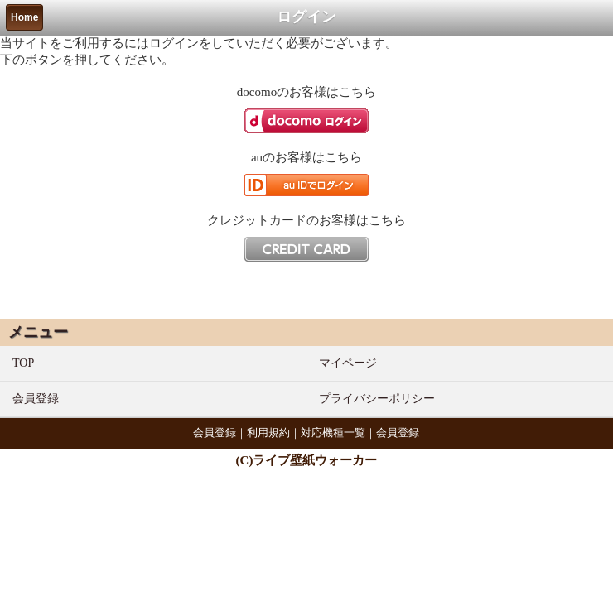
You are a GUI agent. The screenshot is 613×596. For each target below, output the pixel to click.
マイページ (348, 363)
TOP (23, 363)
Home (24, 17)
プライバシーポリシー (377, 398)
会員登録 (35, 398)
